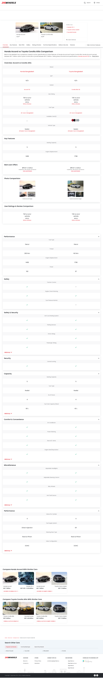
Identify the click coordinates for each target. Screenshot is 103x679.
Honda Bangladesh (27, 72)
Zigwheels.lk (71, 665)
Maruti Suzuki (9, 651)
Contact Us (25, 663)
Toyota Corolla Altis (47, 34)
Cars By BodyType (25, 647)
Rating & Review (36, 45)
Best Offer (21, 45)
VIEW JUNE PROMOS (27, 171)
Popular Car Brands (11, 647)
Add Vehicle (71, 40)
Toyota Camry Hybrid (73, 30)
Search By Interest (39, 647)
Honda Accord (20, 34)
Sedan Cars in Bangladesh (28, 131)
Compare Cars (16, 637)
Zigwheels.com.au (72, 663)
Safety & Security (63, 45)
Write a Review (27, 104)
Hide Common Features (93, 45)
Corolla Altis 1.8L (76, 89)
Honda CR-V (70, 27)
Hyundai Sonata (71, 32)
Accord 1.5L (27, 89)
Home (6, 637)
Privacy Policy (38, 661)
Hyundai (27, 651)
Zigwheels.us (71, 661)
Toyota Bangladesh (76, 72)
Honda (64, 651)
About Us (25, 661)
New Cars (10, 637)
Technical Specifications (50, 45)
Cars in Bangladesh (27, 113)
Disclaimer (37, 663)
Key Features (13, 45)
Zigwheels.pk (71, 668)
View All (7, 352)
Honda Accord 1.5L (83, 56)
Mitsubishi (46, 651)
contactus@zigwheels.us (53, 661)
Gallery (28, 45)
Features (72, 45)
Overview (5, 45)
